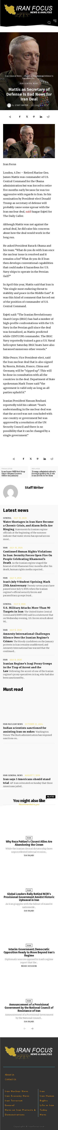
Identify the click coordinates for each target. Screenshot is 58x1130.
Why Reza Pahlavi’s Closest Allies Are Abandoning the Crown (29, 843)
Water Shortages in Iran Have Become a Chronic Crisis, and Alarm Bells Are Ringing (28, 525)
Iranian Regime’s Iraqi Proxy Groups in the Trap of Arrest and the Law (27, 667)
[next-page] (32, 1028)
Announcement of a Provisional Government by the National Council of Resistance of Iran (29, 1008)
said (28, 211)
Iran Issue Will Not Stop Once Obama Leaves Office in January (13, 474)
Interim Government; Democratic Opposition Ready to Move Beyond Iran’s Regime (29, 952)
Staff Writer (21, 105)
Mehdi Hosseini (29, 966)
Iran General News (13, 76)
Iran (5, 548)
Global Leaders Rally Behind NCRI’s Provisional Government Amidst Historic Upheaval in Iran (29, 897)
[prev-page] (25, 1028)
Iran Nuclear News (13, 724)
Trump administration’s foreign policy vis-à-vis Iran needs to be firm (44, 474)
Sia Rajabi (29, 855)
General (7, 518)
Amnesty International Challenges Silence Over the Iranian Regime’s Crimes (26, 637)
